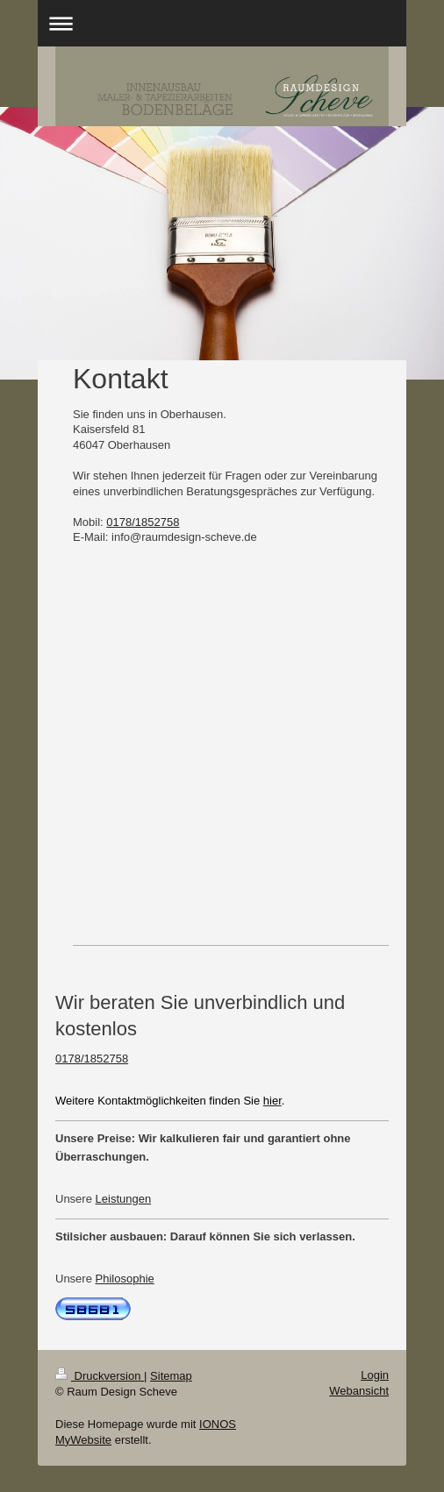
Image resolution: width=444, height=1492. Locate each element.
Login (375, 1375)
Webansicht (359, 1390)
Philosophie (125, 1278)
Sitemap (171, 1375)
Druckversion (99, 1375)
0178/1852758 (142, 522)
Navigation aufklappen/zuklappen (222, 23)
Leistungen (124, 1198)
